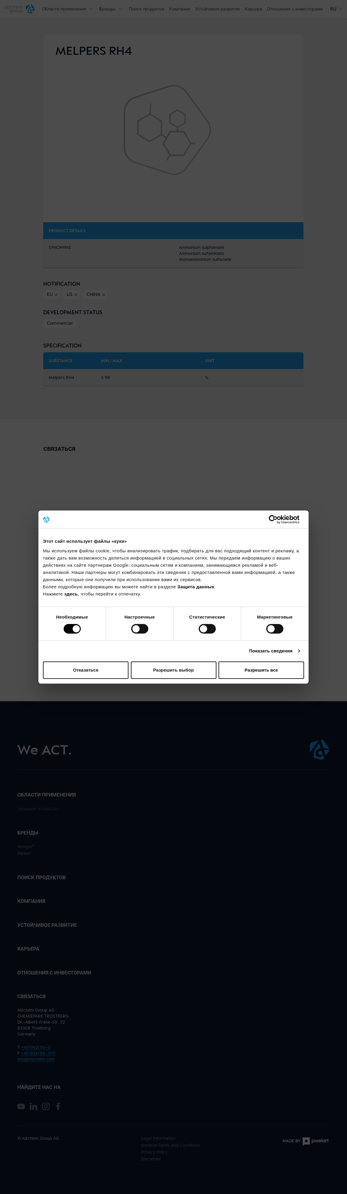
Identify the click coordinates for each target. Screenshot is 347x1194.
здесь (71, 593)
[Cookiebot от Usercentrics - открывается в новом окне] (278, 519)
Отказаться (85, 669)
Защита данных (195, 586)
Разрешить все (261, 669)
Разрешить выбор (173, 669)
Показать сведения (271, 650)
